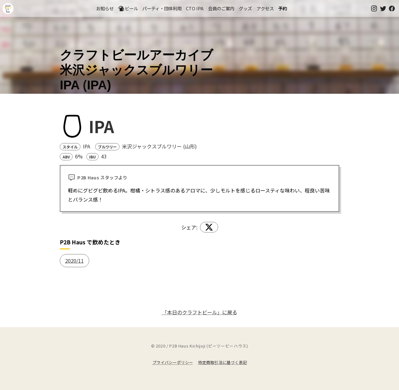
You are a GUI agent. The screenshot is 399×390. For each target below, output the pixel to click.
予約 (282, 8)
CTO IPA (194, 8)
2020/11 (74, 260)
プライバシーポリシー (172, 362)
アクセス (265, 8)
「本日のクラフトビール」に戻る (199, 312)
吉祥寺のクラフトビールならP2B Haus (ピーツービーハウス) (8, 8)
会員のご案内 (221, 8)
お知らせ (105, 8)
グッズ (245, 8)
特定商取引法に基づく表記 (222, 362)
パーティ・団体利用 (162, 8)
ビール (128, 8)
